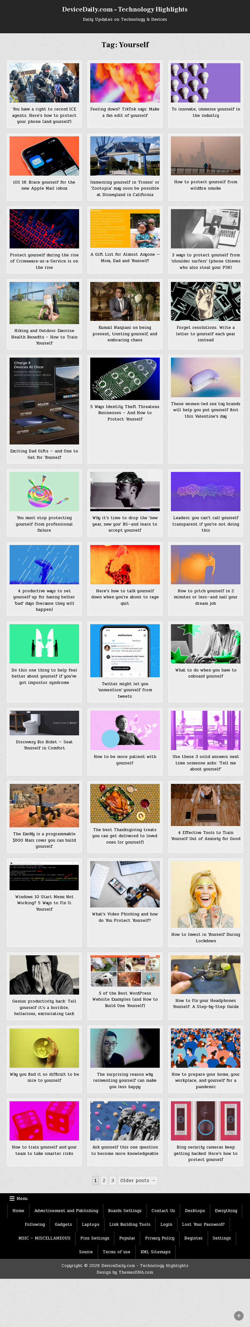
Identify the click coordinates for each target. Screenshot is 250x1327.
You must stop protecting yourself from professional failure (44, 524)
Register (193, 1238)
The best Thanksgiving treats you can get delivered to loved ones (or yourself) (124, 836)
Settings (222, 1238)
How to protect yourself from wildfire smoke (205, 185)
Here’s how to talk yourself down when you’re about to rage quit (125, 597)
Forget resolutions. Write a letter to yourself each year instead (205, 333)
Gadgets (63, 1224)
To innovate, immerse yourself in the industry (206, 112)
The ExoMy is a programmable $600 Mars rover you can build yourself (44, 840)
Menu (22, 1198)
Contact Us (163, 1211)
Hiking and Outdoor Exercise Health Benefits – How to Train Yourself (44, 337)
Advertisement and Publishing (66, 1211)
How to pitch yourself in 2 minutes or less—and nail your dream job (206, 597)
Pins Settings (94, 1238)
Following (35, 1224)
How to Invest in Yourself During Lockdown (205, 937)
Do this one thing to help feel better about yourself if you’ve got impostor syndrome (44, 676)
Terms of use (116, 1252)
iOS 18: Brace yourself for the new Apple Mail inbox (44, 185)
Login (166, 1224)
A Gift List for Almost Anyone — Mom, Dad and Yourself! (125, 257)
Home (18, 1211)
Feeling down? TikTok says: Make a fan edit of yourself (124, 112)
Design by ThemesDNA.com (125, 1272)
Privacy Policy (159, 1238)
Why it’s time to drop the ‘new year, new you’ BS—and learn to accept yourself (125, 524)
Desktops (195, 1211)
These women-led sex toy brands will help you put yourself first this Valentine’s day (205, 410)
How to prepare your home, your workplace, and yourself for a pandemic (206, 1080)
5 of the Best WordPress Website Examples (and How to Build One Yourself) (125, 999)
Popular (127, 1238)
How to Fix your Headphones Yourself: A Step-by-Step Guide (206, 1003)
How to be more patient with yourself (125, 760)
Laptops (90, 1224)
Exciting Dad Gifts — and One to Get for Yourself (44, 454)
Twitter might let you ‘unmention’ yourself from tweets (125, 690)
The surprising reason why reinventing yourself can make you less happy (125, 1080)
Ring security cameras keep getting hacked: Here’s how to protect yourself (206, 1153)
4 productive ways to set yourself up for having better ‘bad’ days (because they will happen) (44, 600)
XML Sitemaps (155, 1252)
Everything (226, 1211)
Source (86, 1252)
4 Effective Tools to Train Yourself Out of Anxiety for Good (205, 836)
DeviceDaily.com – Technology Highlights (125, 9)
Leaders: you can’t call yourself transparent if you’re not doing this (205, 524)
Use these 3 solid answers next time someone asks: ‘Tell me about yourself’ (206, 763)
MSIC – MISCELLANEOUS (44, 1238)
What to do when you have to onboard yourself (206, 673)
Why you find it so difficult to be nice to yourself (44, 1077)
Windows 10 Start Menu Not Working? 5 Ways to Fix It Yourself (44, 903)
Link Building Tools (130, 1224)
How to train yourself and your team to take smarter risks (44, 1150)
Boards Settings (125, 1211)
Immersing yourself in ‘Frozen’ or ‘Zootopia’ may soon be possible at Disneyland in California (124, 188)
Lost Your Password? (203, 1224)
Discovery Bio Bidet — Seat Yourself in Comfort (44, 745)
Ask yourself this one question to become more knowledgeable (124, 1150)
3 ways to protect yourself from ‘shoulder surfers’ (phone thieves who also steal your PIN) (205, 261)
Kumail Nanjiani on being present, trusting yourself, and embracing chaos (124, 333)
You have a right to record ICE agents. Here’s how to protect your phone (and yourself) (44, 115)
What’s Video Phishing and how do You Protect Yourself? (125, 917)
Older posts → (138, 1180)
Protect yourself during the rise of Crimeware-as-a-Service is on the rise (44, 261)
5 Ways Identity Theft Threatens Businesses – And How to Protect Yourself (124, 413)
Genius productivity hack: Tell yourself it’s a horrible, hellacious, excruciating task (44, 1007)
